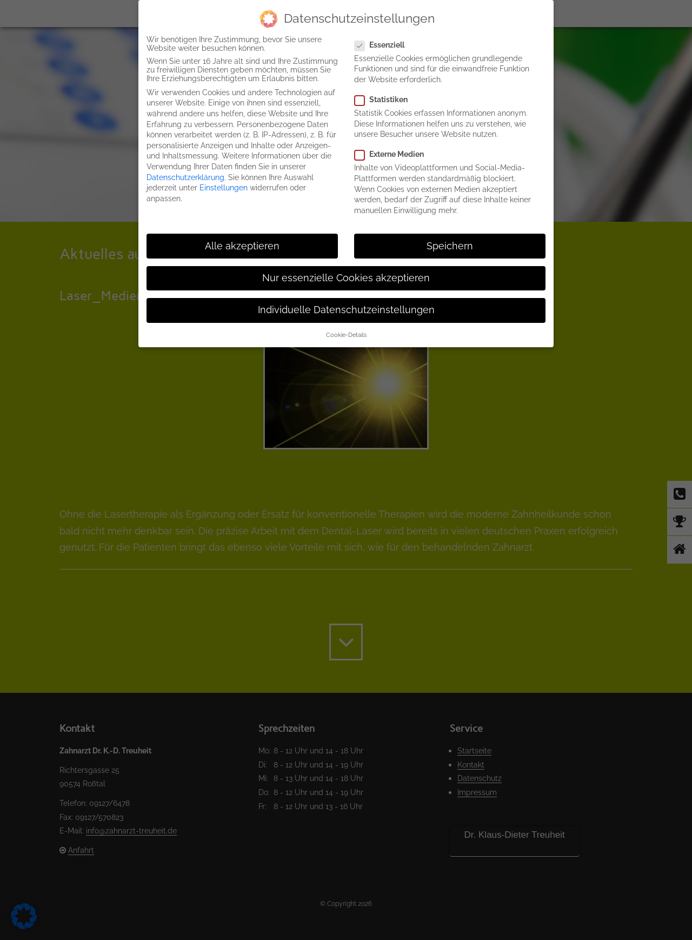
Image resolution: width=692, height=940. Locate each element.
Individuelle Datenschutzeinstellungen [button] (346, 309)
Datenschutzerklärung (185, 177)
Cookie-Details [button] (346, 335)
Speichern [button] (450, 246)
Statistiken (385, 99)
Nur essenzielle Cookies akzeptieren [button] (346, 278)
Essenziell (384, 45)
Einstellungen (223, 187)
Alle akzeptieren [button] (242, 246)
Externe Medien (393, 154)
